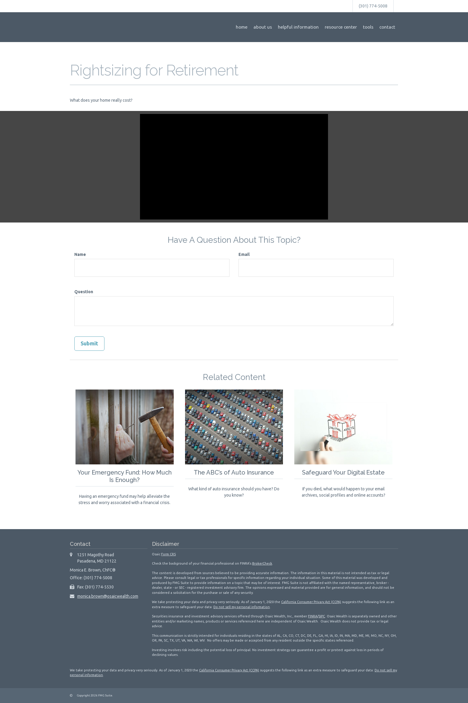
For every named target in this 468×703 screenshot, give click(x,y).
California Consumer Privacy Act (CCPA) (311, 602)
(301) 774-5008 (373, 6)
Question (83, 291)
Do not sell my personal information (241, 606)
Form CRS (168, 554)
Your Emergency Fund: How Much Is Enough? (124, 475)
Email (244, 254)
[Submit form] (89, 343)
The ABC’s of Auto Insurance (234, 472)
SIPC (321, 616)
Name (80, 254)
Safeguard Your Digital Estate (343, 472)
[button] (262, 27)
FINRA (312, 616)
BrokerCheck (262, 563)
